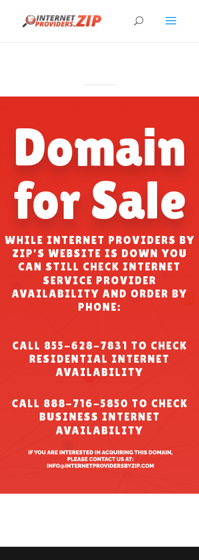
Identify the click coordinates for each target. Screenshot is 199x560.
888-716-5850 (86, 403)
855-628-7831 (86, 345)
